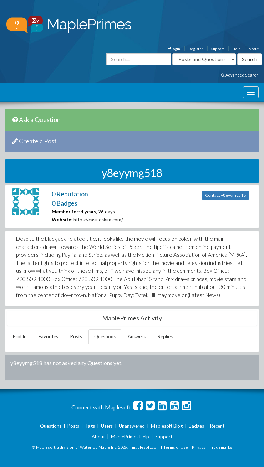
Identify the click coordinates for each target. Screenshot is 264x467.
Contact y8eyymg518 (225, 195)
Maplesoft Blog (167, 426)
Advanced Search (240, 75)
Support (217, 48)
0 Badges (64, 203)
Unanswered (132, 426)
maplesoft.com (145, 447)
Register (195, 48)
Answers (137, 336)
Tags (90, 426)
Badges (196, 426)
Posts (76, 336)
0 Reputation (70, 194)
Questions (105, 336)
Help (236, 48)
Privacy (199, 447)
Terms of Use (175, 447)
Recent (217, 426)
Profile (19, 336)
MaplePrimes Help (130, 436)
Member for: (66, 212)
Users (107, 426)
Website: (62, 219)
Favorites (48, 336)
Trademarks (221, 447)
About (254, 48)
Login (174, 48)
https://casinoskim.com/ (98, 219)
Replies (165, 336)
